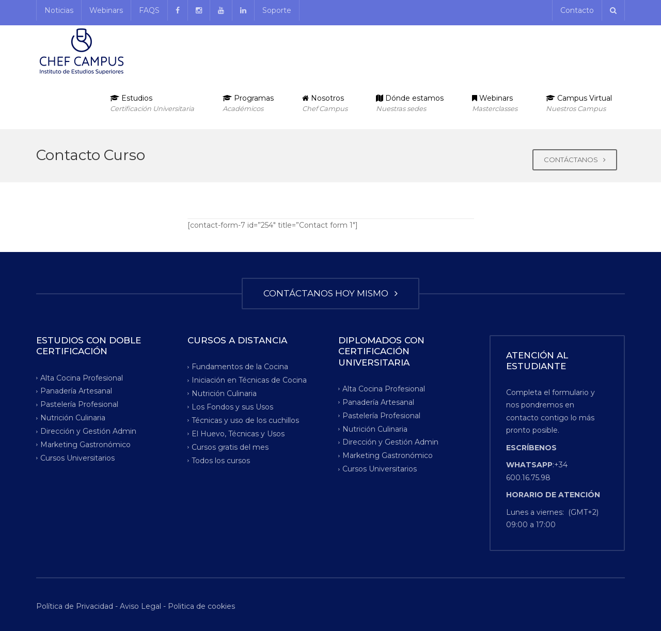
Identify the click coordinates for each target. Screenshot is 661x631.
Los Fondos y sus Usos (232, 407)
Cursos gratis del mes (230, 447)
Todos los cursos (221, 460)
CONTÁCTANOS (575, 159)
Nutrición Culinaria (72, 417)
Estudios (152, 103)
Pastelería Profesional (79, 404)
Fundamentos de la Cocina (240, 366)
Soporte (276, 10)
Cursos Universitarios (77, 458)
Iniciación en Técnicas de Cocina (249, 380)
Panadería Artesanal (76, 391)
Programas (248, 103)
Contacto (577, 10)
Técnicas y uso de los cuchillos (245, 420)
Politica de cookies (201, 606)
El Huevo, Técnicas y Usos (238, 433)
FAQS (149, 10)
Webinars (106, 10)
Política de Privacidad (75, 606)
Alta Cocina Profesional (81, 377)
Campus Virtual (579, 103)
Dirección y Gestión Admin (88, 431)
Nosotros (325, 103)
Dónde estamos (410, 103)
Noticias (58, 10)
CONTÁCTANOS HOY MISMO (330, 293)
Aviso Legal (140, 606)
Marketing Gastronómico (85, 444)
